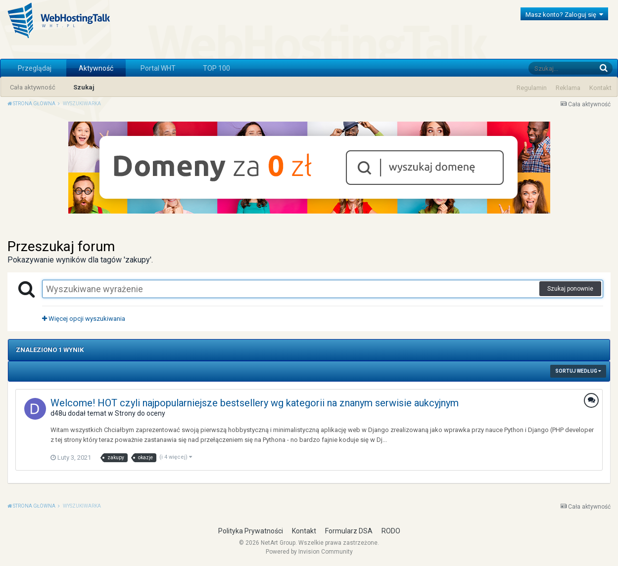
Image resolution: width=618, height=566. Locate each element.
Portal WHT (158, 68)
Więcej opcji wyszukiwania (83, 318)
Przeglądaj (34, 68)
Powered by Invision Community (309, 551)
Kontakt (600, 87)
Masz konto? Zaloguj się (564, 14)
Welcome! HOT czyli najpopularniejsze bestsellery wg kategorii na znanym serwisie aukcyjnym (254, 403)
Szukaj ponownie (570, 288)
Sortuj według (578, 371)
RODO (390, 531)
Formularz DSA (349, 531)
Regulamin (532, 87)
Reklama (568, 87)
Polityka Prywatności (250, 531)
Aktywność (96, 68)
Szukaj (84, 87)
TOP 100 (216, 68)
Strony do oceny (140, 413)
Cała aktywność (32, 87)
